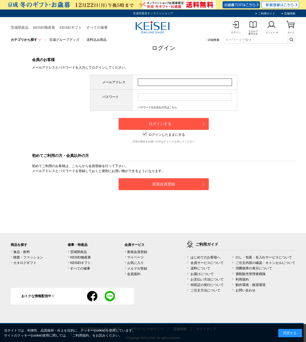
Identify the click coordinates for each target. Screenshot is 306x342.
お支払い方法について (207, 279)
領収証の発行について (207, 285)
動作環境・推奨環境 (250, 285)
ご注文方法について (205, 290)
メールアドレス (113, 82)
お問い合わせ (245, 290)
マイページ (135, 257)
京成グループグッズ (64, 40)
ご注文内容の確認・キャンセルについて (265, 263)
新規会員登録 (137, 252)
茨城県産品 (19, 27)
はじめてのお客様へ (205, 257)
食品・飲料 (21, 252)
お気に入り (135, 263)
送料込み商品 (97, 40)
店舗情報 (289, 13)
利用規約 (242, 279)
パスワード (110, 97)
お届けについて (202, 274)
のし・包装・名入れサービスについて (264, 257)
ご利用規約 (80, 335)
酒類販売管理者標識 (250, 274)
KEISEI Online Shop (153, 27)
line (110, 296)
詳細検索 (213, 40)
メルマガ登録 (137, 268)
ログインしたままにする (164, 134)
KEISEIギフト (71, 27)
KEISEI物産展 (44, 27)
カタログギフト (25, 263)
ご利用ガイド (266, 13)
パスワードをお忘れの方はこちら (157, 107)
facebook (92, 296)
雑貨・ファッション (28, 257)
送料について (200, 268)
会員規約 (133, 274)
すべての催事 (97, 27)
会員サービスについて (207, 263)
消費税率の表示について (254, 268)
